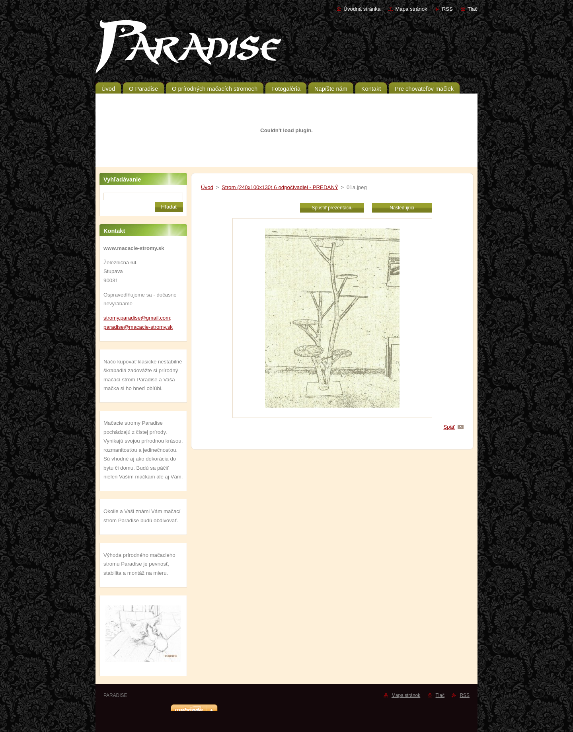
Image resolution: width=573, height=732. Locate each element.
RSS (447, 9)
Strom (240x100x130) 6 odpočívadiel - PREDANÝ (280, 187)
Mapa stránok (411, 9)
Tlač (472, 9)
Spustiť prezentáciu (332, 208)
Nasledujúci (402, 208)
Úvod (207, 187)
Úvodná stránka (361, 9)
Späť (449, 427)
